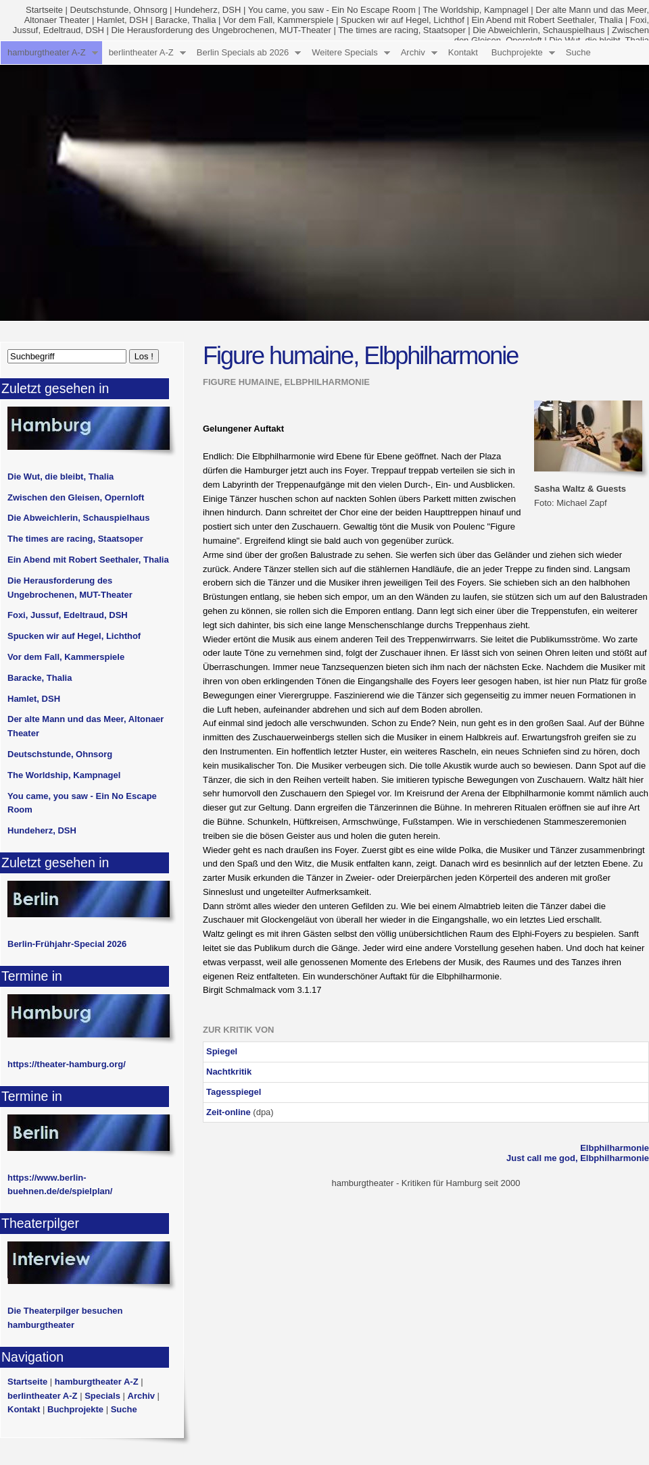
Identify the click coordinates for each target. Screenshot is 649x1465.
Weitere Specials (344, 52)
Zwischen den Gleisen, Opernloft (75, 497)
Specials (102, 1396)
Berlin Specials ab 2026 (243, 52)
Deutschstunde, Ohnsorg (119, 10)
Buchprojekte (517, 52)
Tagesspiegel (233, 1092)
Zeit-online (228, 1112)
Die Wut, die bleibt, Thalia (60, 476)
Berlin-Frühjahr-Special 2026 (66, 944)
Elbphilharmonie (614, 1148)
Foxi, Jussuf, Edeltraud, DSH (67, 615)
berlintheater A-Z (141, 52)
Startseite (44, 10)
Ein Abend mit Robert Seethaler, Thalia (547, 20)
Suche (578, 52)
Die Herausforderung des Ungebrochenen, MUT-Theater (221, 30)
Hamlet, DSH (122, 20)
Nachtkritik (228, 1071)
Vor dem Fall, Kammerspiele (278, 20)
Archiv (413, 52)
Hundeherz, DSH (207, 10)
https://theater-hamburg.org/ (66, 1064)
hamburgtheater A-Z (46, 52)
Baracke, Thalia (185, 20)
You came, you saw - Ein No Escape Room (332, 10)
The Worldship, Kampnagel (476, 10)
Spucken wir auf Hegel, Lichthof (402, 20)
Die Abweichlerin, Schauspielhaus (538, 30)
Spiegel (221, 1051)
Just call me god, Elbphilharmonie (577, 1158)
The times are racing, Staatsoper (402, 30)
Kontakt (463, 52)
